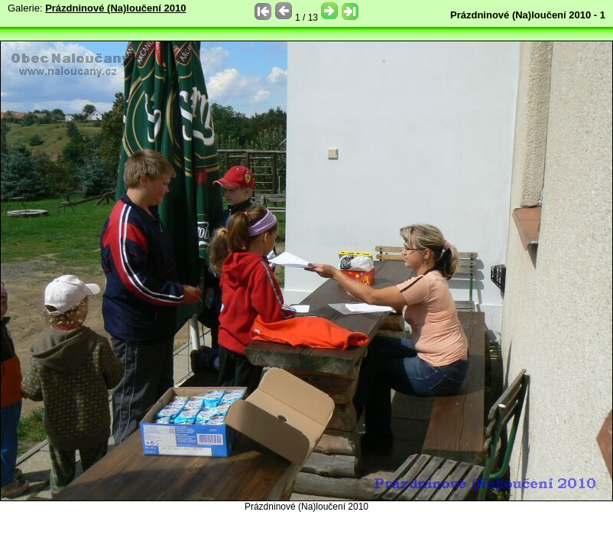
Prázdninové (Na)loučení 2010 (115, 8)
